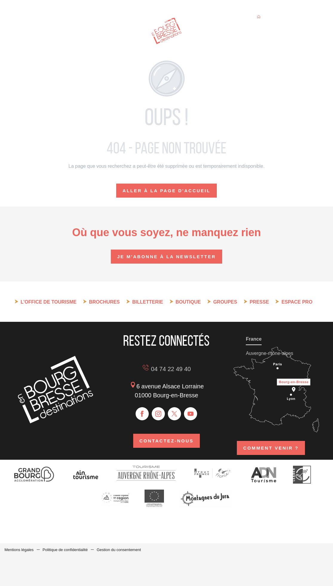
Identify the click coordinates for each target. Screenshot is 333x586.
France (253, 339)
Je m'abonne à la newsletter (166, 256)
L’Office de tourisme (48, 301)
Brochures (104, 301)
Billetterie (147, 301)
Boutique (188, 301)
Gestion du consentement (119, 549)
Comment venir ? (271, 447)
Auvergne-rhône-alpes (269, 353)
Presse (259, 301)
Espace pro (296, 301)
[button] (291, 17)
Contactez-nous (166, 440)
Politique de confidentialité (65, 549)
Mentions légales (19, 549)
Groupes (225, 301)
